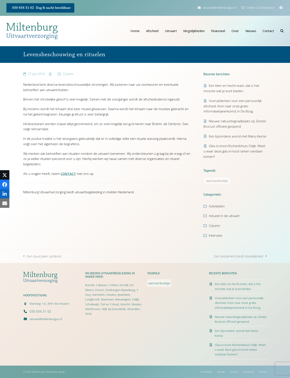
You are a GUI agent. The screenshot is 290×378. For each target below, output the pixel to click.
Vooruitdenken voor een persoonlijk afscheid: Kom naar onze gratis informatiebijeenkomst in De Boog (233, 106)
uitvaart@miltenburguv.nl (219, 8)
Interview (215, 235)
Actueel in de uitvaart (224, 216)
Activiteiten (217, 206)
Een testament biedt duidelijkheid (240, 256)
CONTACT (68, 173)
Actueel (221, 371)
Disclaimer (248, 371)
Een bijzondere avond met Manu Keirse (237, 136)
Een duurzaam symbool (42, 256)
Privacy (263, 371)
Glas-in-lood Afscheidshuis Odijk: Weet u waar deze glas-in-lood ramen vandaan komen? (234, 151)
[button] (282, 31)
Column (68, 74)
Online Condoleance (260, 8)
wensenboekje (217, 181)
